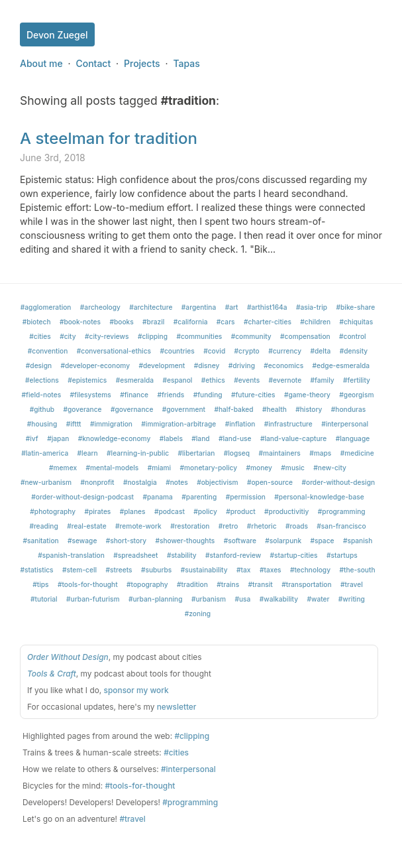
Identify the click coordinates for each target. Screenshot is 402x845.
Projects (142, 63)
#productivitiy (286, 511)
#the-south (357, 570)
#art (231, 307)
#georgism (356, 395)
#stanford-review (233, 555)
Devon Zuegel (57, 34)
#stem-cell (79, 570)
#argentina (198, 307)
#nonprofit (98, 482)
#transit (260, 584)
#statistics (36, 570)
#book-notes (80, 322)
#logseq (237, 453)
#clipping (153, 336)
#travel (351, 584)
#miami (160, 468)
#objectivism (217, 482)
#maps (320, 453)
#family (322, 380)
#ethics (213, 380)
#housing (42, 424)
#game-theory (307, 395)
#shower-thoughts (185, 541)
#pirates (97, 511)
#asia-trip (311, 307)
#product (240, 511)
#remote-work (138, 526)
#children (315, 322)
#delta (321, 351)
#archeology (100, 307)
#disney (207, 365)
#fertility (356, 380)
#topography (147, 584)
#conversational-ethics (114, 351)
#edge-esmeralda (341, 365)
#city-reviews (107, 336)
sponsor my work (136, 690)
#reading (43, 526)
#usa (242, 599)
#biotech (37, 322)
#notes (177, 482)
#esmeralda (135, 380)
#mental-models (111, 468)
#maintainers (279, 453)
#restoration (189, 526)
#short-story (126, 541)
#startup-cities (294, 555)
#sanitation (41, 541)
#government (183, 409)
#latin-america (44, 453)
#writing (351, 599)
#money (259, 468)
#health (274, 409)
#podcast (169, 511)
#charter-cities (267, 322)
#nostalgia (140, 482)
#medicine (357, 453)
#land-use (235, 438)
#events (247, 380)
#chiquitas (356, 322)
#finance (134, 395)
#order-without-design (338, 482)
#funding (208, 395)
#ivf (32, 438)
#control (352, 336)
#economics (283, 365)
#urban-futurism (92, 599)
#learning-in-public (138, 453)
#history (308, 409)
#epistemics (87, 380)
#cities (39, 336)
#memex (63, 468)
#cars (226, 322)
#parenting (199, 497)
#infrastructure (288, 424)
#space (322, 541)
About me (41, 63)
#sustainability (204, 570)
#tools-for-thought (88, 584)
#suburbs (156, 570)
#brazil (153, 322)
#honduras (348, 409)
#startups (342, 555)
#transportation (306, 584)
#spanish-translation (71, 555)
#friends (170, 395)
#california (191, 322)
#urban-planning (155, 599)
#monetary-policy (209, 468)
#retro (228, 526)
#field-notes (42, 395)
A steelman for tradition (108, 138)
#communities (199, 336)
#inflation (240, 424)
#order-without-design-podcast (82, 497)
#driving (241, 365)
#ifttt (73, 424)
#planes (133, 511)
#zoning (198, 614)
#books (121, 322)
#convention (48, 351)
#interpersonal (344, 424)
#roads (296, 526)
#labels (171, 438)
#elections (42, 380)
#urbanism (208, 599)
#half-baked (233, 409)
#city (68, 336)
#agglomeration (46, 307)
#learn (87, 453)
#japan (58, 438)
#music (293, 468)
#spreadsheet (135, 555)
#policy (205, 511)
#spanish (358, 541)
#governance (132, 409)
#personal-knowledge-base (319, 497)
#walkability (279, 599)
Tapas (186, 63)
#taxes (270, 570)
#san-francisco (341, 526)
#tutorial (44, 599)
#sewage (82, 541)
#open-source (270, 482)
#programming (342, 511)
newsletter (177, 707)
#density (354, 351)
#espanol (177, 380)
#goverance (83, 409)
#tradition (192, 584)
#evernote (285, 380)
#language (353, 438)
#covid (214, 351)
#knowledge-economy (114, 438)
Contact (93, 63)
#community (251, 336)
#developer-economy (95, 365)
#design (39, 365)
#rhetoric (262, 526)
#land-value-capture (293, 438)
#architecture (150, 307)
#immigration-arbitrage (178, 424)
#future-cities (253, 395)
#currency (284, 351)
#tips (40, 584)
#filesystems (90, 395)
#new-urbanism (46, 482)
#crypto (247, 351)
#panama (157, 497)
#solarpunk (283, 541)
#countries (177, 351)
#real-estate (87, 526)
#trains (228, 584)
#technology (310, 570)
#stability (182, 555)
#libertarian (196, 453)
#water (318, 599)
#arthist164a (267, 307)
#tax (243, 570)
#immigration (111, 424)
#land (200, 438)
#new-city (329, 468)
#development (161, 365)
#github (42, 409)
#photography (52, 511)
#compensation (305, 336)
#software (240, 541)
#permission (246, 497)
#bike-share (356, 307)
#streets (118, 570)
